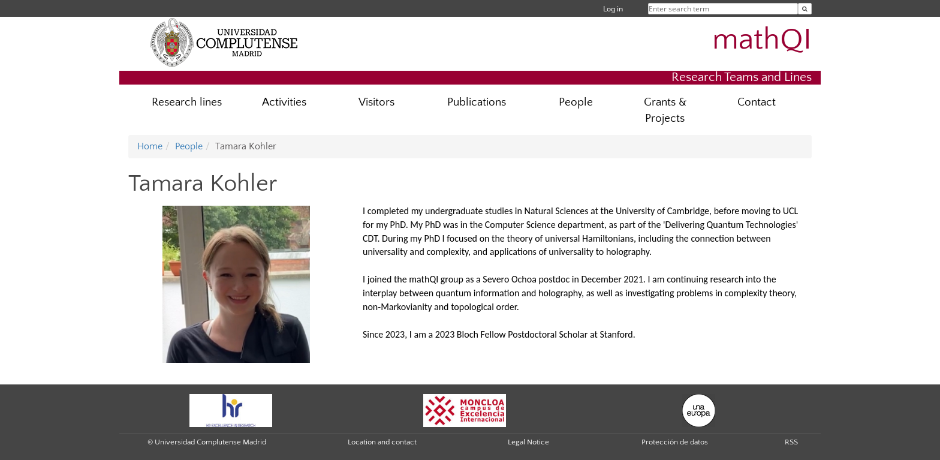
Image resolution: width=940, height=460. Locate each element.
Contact (756, 102)
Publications (476, 102)
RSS (791, 442)
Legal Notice (528, 442)
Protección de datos (674, 442)
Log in (613, 9)
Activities (284, 102)
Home (149, 146)
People (576, 102)
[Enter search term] (805, 8)
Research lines (187, 102)
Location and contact (382, 442)
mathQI (762, 39)
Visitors (376, 102)
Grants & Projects (665, 110)
